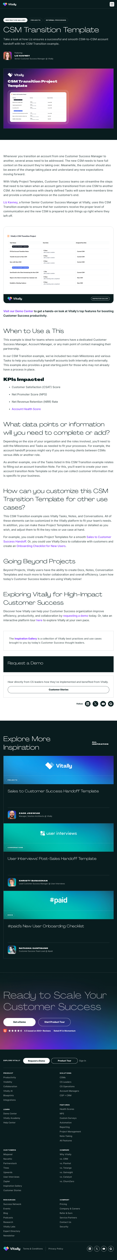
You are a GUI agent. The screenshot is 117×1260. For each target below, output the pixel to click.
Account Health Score (26, 409)
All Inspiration (100, 743)
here (39, 620)
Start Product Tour (54, 1022)
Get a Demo (19, 1022)
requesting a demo (75, 615)
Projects (35, 20)
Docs (10, 915)
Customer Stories (58, 689)
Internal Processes (56, 20)
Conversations (15, 847)
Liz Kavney (10, 202)
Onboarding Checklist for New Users (41, 546)
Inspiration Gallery (15, 20)
